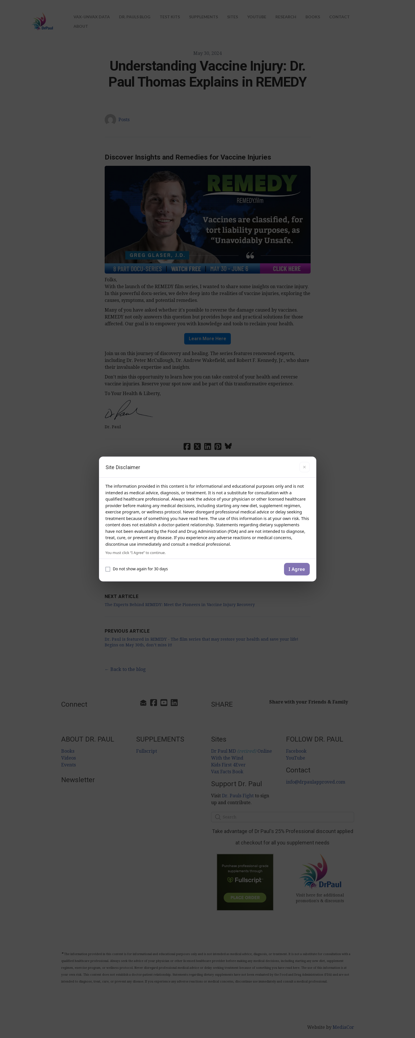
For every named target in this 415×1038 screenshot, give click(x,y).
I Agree (297, 569)
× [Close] (304, 467)
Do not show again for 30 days (137, 568)
